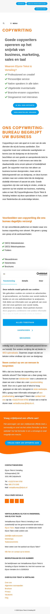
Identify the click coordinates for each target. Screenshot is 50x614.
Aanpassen (25, 330)
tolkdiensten (24, 379)
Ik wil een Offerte (25, 105)
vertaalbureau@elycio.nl (23, 403)
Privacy (7, 592)
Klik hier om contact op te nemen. (17, 552)
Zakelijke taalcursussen (14, 536)
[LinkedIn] (22, 501)
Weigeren (25, 338)
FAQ (6, 598)
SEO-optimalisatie (10, 353)
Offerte (21, 3)
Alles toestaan (25, 322)
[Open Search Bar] (3, 23)
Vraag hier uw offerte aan (23, 443)
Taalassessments (11, 542)
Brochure (8, 589)
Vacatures (8, 595)
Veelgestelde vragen (25, 112)
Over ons (8, 582)
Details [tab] (25, 281)
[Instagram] (17, 501)
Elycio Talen (9, 528)
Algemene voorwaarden (14, 586)
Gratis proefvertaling (37, 3)
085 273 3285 (14, 484)
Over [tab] (41, 281)
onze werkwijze (40, 389)
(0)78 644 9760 (41, 8)
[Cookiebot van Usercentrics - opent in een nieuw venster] (36, 274)
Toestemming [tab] (9, 281)
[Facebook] (7, 501)
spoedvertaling (36, 382)
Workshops (9, 539)
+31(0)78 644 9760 (20, 400)
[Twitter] (12, 501)
